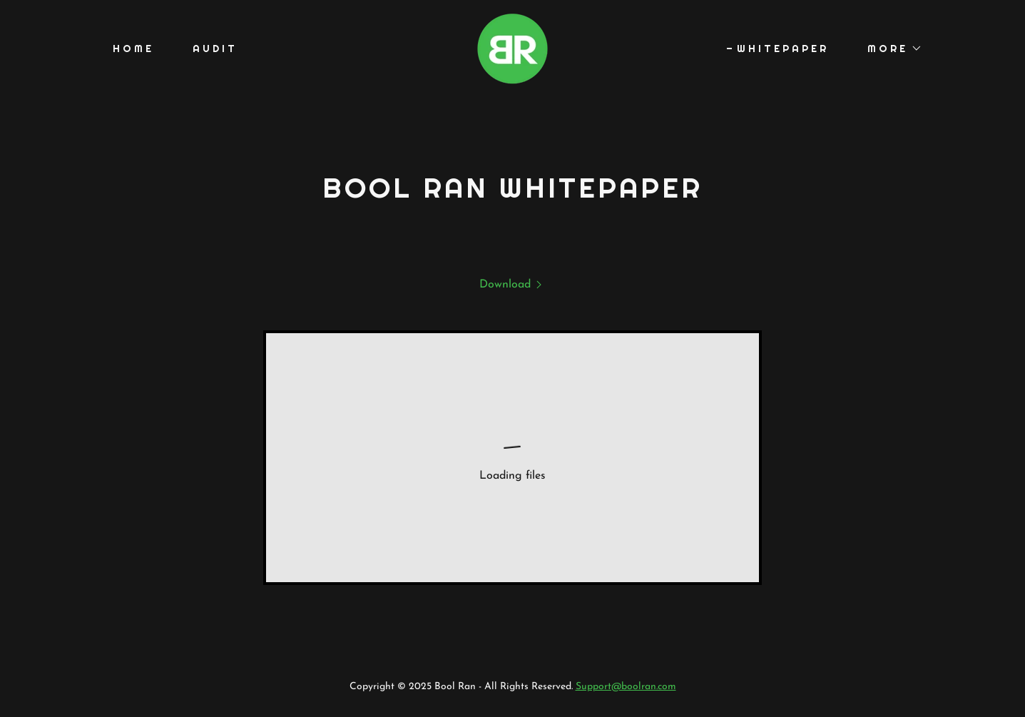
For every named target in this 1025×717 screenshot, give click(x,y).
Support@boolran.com (626, 686)
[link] (512, 48)
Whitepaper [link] (783, 48)
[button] (889, 48)
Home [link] (133, 48)
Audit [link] (215, 48)
